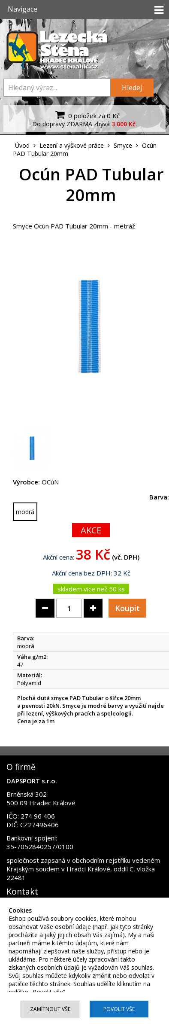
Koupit (127, 608)
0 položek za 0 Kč (86, 115)
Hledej (132, 87)
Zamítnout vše (50, 1009)
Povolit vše (119, 1009)
